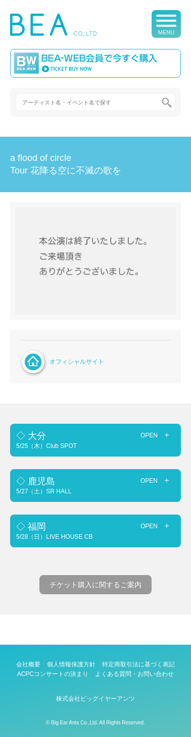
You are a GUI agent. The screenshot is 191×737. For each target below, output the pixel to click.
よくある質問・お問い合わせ (134, 673)
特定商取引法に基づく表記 (138, 664)
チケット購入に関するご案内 (95, 585)
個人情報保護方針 (71, 664)
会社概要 (28, 664)
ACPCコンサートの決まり (52, 673)
